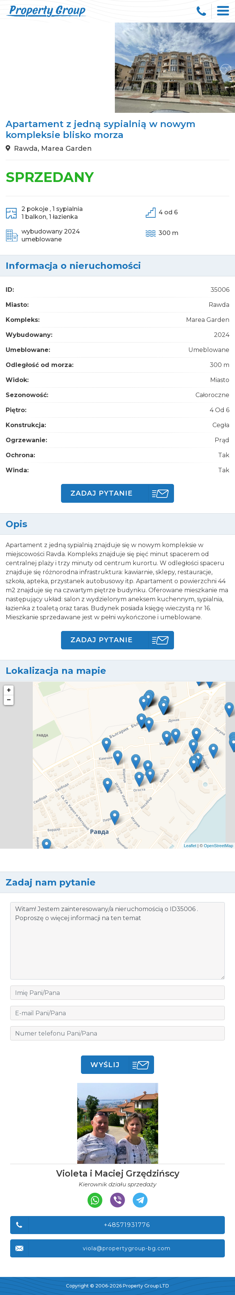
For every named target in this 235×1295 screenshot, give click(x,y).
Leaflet (190, 845)
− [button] (9, 700)
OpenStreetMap (218, 845)
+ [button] (9, 690)
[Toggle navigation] (223, 11)
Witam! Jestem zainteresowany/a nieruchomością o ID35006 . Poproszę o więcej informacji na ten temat (117, 941)
